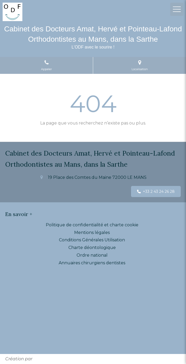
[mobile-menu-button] (176, 9)
